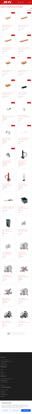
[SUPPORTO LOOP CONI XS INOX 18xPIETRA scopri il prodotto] (24, 134)
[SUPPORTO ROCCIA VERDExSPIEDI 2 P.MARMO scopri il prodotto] (8, 158)
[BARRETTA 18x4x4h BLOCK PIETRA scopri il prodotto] (24, 89)
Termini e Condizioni (4, 389)
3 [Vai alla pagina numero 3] (14, 333)
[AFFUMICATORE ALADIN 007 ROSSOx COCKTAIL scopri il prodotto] (8, 181)
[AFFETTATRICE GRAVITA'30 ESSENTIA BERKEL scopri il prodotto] (24, 272)
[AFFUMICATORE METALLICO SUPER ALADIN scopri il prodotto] (24, 181)
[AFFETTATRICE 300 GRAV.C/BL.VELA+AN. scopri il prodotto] (24, 226)
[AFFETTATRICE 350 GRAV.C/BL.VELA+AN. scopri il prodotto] (8, 249)
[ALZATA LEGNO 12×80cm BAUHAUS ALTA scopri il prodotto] (24, 44)
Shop (1, 371)
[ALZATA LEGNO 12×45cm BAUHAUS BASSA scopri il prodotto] (8, 22)
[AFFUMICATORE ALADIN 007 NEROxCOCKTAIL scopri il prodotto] (24, 158)
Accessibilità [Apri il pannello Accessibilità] (3, 396)
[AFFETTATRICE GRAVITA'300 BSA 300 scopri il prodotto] (24, 295)
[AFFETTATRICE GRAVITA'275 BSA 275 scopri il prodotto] (8, 272)
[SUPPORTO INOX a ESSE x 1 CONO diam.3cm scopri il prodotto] (24, 112)
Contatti (2, 374)
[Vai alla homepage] (7, 2)
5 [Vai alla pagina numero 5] (20, 333)
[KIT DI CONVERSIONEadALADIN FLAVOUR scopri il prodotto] (8, 112)
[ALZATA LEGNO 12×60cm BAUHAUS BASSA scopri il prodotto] (8, 44)
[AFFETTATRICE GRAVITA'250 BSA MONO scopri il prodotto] (24, 249)
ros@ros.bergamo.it (4, 364)
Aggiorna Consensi (4, 394)
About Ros (2, 369)
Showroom (2, 372)
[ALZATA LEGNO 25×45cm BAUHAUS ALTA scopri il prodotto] (24, 67)
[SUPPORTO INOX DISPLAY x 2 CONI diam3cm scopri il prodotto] (8, 135)
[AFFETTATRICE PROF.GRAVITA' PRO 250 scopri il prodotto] (8, 318)
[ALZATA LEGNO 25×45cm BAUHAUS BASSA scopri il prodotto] (8, 89)
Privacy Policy (3, 391)
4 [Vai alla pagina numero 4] (17, 333)
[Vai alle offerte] (18, 2)
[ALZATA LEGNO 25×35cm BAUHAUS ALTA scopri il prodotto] (8, 67)
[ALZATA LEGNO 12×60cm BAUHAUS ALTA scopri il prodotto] (24, 22)
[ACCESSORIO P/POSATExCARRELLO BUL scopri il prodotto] (24, 203)
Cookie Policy (3, 393)
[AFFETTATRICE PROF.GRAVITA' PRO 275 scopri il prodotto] (24, 318)
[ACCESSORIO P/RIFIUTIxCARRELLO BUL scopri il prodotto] (8, 226)
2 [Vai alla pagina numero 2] (11, 333)
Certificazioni (3, 385)
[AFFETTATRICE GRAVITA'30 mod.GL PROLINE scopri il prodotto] (8, 295)
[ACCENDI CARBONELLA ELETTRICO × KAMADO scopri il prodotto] (8, 203)
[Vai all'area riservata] (22, 2)
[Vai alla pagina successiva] (23, 333)
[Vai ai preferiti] (20, 2)
